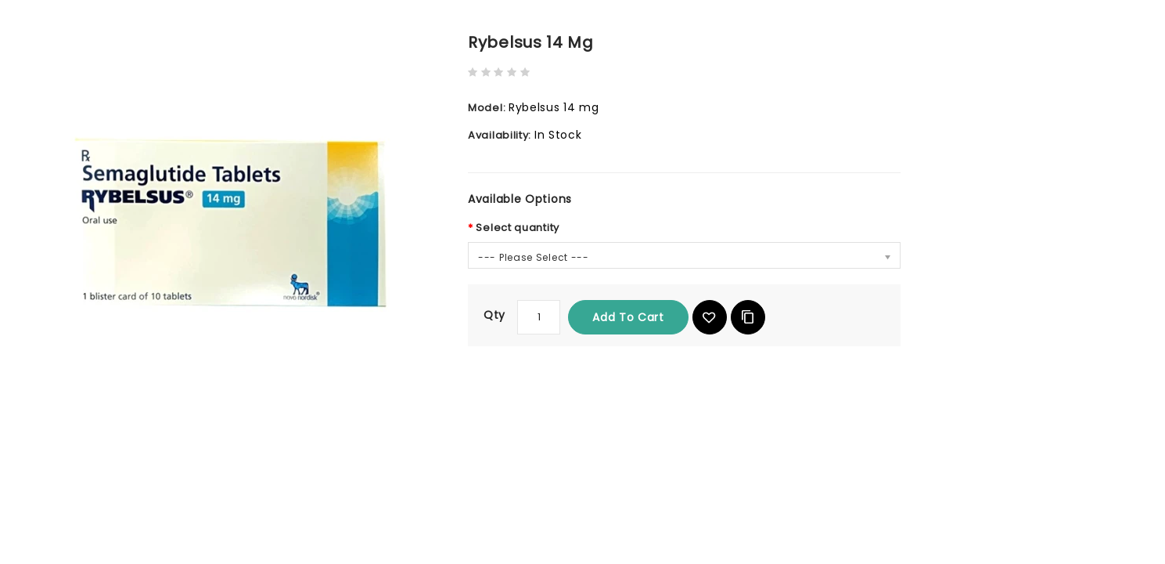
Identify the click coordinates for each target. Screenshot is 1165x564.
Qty (494, 315)
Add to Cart (628, 317)
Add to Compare (748, 317)
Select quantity (517, 227)
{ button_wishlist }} (709, 317)
